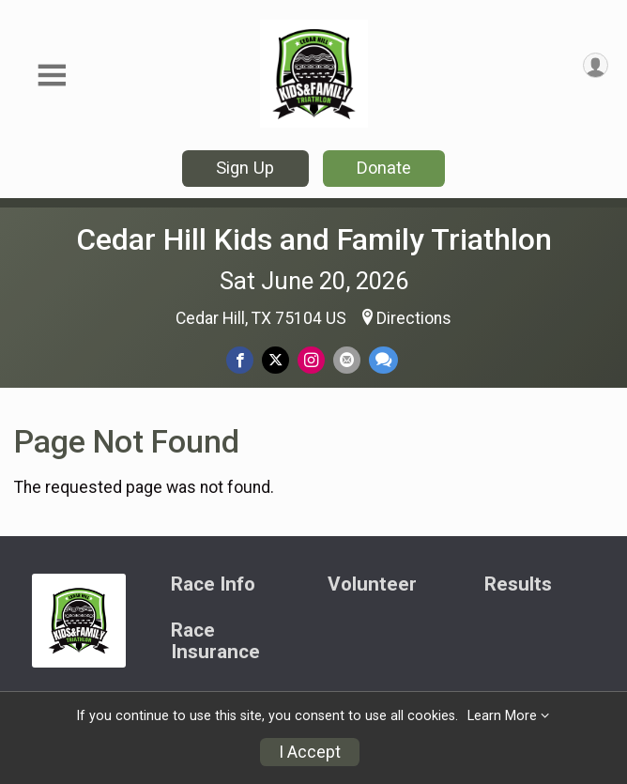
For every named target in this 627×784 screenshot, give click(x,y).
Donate (384, 167)
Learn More (502, 716)
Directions (413, 318)
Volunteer (372, 584)
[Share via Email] (346, 360)
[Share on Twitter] (275, 360)
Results (518, 584)
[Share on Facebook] (239, 360)
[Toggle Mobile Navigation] (51, 75)
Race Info (213, 584)
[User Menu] (595, 65)
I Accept (310, 752)
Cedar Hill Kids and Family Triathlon (314, 239)
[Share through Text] (383, 360)
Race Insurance (215, 642)
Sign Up (245, 167)
